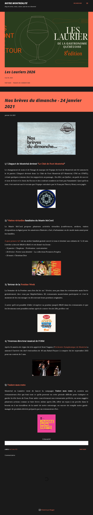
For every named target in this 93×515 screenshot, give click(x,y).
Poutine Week (28, 284)
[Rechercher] (78, 3)
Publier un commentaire (21, 83)
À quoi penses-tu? (12, 241)
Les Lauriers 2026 (20, 71)
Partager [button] (8, 83)
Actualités (13, 449)
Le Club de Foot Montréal (51, 163)
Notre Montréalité (16, 3)
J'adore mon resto (17, 385)
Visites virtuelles (16, 220)
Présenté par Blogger (46, 510)
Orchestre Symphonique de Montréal (71, 347)
